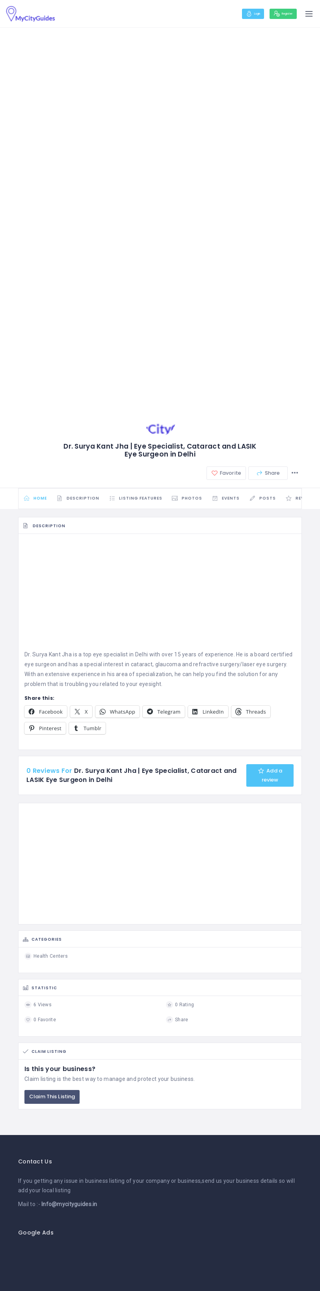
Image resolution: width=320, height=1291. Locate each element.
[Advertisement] (160, 598)
